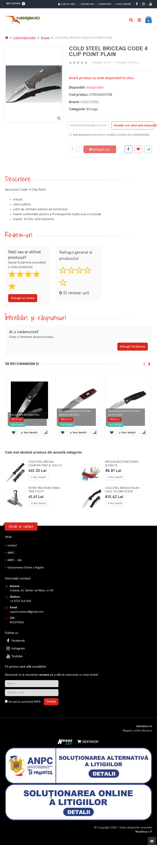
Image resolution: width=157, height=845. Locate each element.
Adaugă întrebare (127, 62)
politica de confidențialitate (134, 135)
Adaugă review (101, 62)
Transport (105, 4)
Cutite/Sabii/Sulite (24, 38)
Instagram (15, 648)
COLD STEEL (89, 102)
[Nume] (31, 683)
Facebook (15, 640)
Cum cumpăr (123, 4)
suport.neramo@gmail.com (27, 611)
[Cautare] (130, 20)
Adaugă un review (23, 298)
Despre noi (87, 4)
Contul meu (66, 4)
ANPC (11, 552)
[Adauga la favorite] (138, 149)
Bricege (45, 38)
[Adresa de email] (31, 692)
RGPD (37, 702)
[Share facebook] (128, 149)
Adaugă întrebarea (132, 346)
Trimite (51, 701)
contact (12, 545)
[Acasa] (6, 38)
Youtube (14, 656)
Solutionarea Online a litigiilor (25, 567)
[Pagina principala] (23, 20)
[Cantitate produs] (72, 149)
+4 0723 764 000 (20, 601)
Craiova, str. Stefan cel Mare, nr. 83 (31, 590)
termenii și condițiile (104, 135)
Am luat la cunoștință (24, 702)
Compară (15, 3)
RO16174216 (17, 622)
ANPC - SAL (14, 560)
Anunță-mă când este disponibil (134, 125)
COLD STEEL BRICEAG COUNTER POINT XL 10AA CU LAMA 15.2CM (45, 465)
